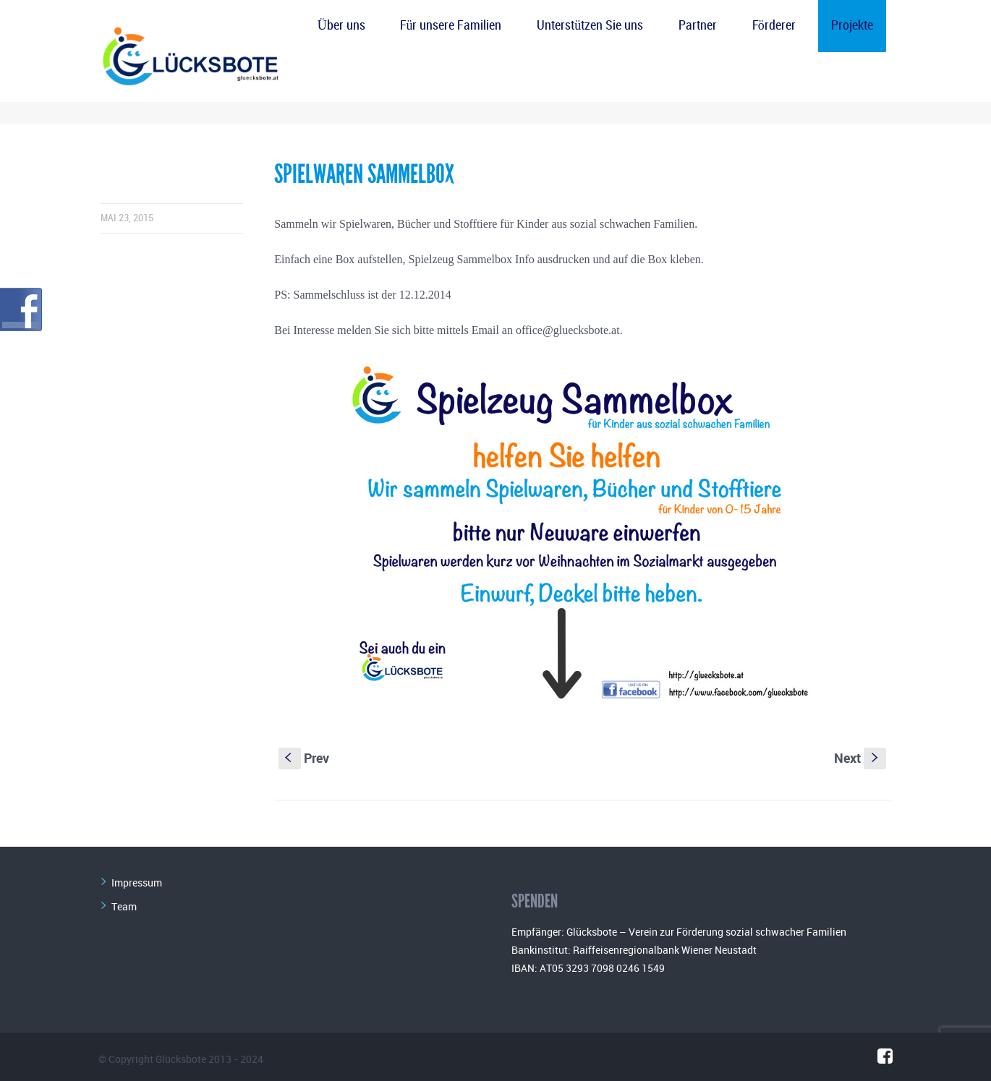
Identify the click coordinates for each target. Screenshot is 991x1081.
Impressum (136, 882)
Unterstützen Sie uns (590, 26)
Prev (303, 757)
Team (124, 906)
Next (860, 757)
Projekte (852, 26)
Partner (698, 26)
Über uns (341, 26)
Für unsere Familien (450, 26)
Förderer (774, 26)
